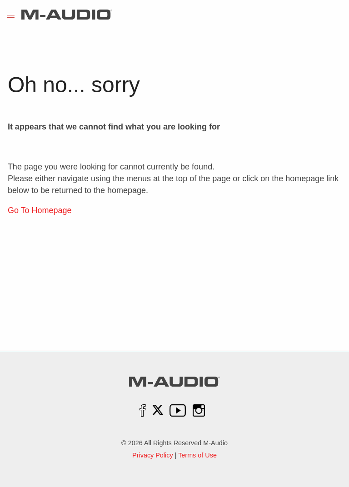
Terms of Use (197, 455)
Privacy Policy (152, 455)
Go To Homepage (40, 210)
